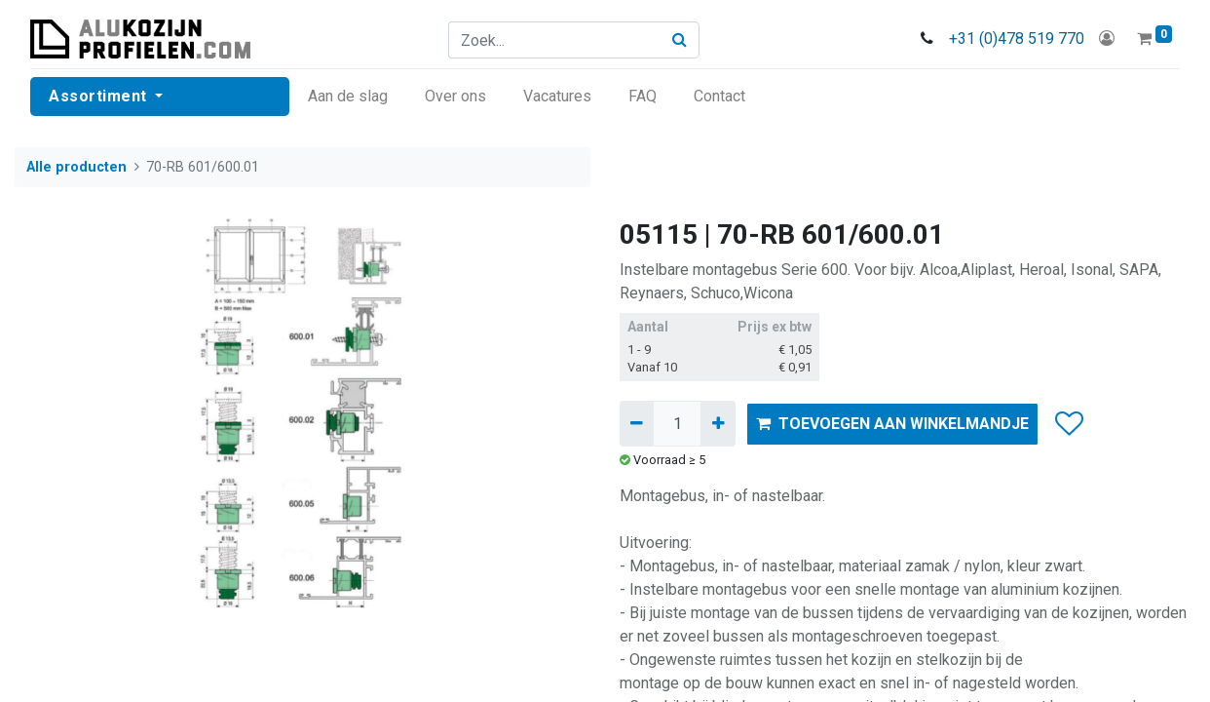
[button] (1068, 424)
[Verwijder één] (637, 423)
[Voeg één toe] (717, 423)
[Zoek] (680, 39)
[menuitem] (347, 96)
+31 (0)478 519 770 (1016, 38)
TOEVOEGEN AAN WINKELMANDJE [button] (892, 423)
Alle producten (76, 167)
